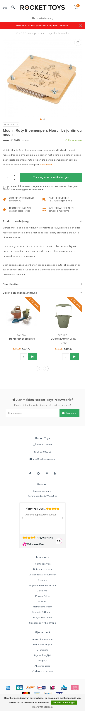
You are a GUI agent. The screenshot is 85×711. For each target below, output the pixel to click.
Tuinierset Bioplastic (21, 338)
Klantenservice (43, 563)
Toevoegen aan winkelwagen (51, 177)
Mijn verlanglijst (42, 655)
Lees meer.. (46, 164)
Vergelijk (42, 660)
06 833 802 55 (44, 451)
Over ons (42, 580)
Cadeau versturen (42, 491)
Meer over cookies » (43, 707)
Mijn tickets (42, 649)
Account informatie (42, 639)
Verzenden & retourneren (42, 574)
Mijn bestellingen (42, 644)
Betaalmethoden (42, 569)
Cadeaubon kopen (42, 671)
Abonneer (69, 413)
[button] (41, 119)
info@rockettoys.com (44, 459)
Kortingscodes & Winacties (42, 495)
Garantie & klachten (42, 612)
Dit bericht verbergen (64, 702)
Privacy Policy (42, 596)
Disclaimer (42, 590)
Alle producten (42, 665)
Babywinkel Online (42, 617)
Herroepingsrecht (42, 606)
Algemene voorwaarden (42, 585)
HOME (18, 33)
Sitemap (42, 601)
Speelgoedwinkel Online (42, 622)
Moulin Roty (11, 124)
